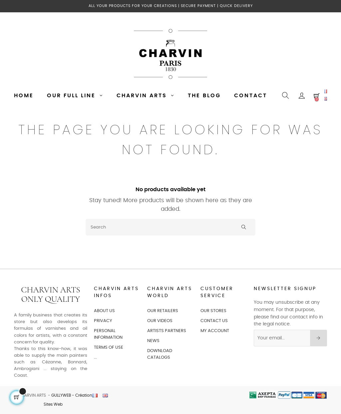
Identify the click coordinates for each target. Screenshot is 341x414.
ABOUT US (104, 311)
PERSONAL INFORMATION (108, 334)
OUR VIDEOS (159, 321)
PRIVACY (103, 321)
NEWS (153, 341)
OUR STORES (213, 311)
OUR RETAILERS (162, 311)
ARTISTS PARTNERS (166, 331)
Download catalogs (159, 354)
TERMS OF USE (108, 347)
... (95, 357)
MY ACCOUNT (214, 331)
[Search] (170, 227)
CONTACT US (214, 321)
